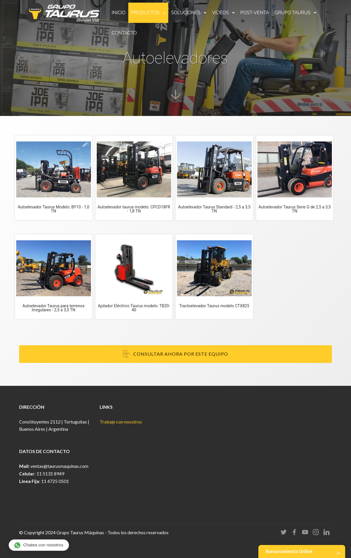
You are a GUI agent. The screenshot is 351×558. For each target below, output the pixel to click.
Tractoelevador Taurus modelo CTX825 (214, 305)
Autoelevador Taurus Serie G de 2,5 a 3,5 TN (294, 209)
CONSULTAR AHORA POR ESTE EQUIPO (175, 354)
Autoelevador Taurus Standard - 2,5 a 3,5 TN (214, 209)
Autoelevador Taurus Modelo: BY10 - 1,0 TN (53, 209)
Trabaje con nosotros (121, 421)
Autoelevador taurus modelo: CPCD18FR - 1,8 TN (134, 209)
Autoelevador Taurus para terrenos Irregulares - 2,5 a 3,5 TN (54, 307)
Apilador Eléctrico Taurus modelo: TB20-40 (134, 307)
